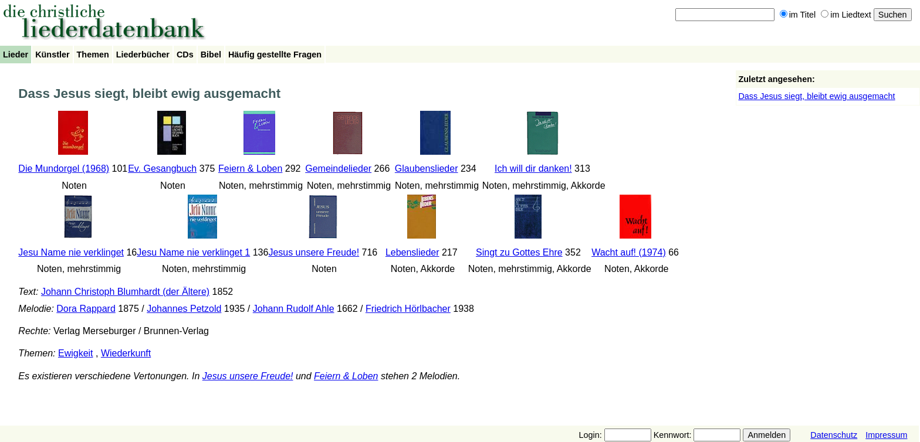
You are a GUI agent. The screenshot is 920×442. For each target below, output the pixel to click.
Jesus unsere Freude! (313, 252)
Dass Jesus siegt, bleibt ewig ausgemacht (816, 96)
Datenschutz (833, 435)
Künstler (52, 54)
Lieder (15, 54)
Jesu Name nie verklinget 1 (193, 252)
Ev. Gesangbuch (162, 169)
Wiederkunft (126, 353)
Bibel (211, 54)
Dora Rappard (86, 309)
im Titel (798, 14)
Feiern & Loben (250, 169)
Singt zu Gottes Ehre (519, 252)
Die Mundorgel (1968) (63, 169)
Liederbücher (143, 54)
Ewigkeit (75, 353)
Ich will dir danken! (533, 169)
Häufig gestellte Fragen (275, 54)
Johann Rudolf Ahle (293, 309)
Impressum (886, 435)
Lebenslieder (412, 252)
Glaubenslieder (426, 169)
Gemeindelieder (338, 169)
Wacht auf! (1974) (628, 252)
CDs (185, 54)
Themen (93, 54)
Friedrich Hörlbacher (408, 309)
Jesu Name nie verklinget (71, 252)
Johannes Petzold (184, 309)
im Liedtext (846, 14)
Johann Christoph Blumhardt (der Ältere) (125, 292)
